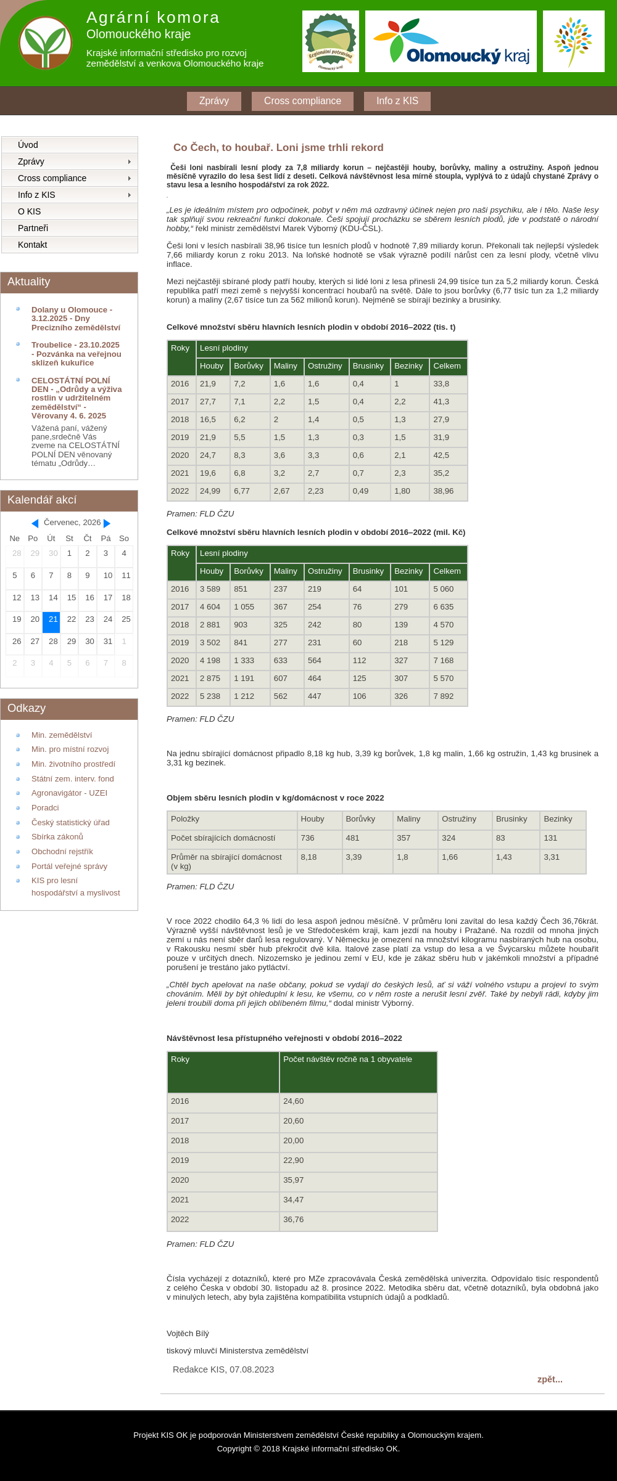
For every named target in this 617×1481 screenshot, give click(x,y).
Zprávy (214, 101)
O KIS (29, 211)
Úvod (28, 145)
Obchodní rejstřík (62, 851)
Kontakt (32, 245)
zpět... (550, 1379)
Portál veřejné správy (69, 866)
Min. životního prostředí (73, 764)
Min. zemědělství (61, 735)
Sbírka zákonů (57, 836)
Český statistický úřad (70, 822)
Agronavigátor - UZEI (69, 793)
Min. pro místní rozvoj (70, 749)
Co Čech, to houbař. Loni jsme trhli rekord (278, 147)
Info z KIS (397, 101)
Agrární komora (153, 17)
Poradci (45, 807)
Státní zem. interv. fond (72, 778)
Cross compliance (302, 101)
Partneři (33, 228)
